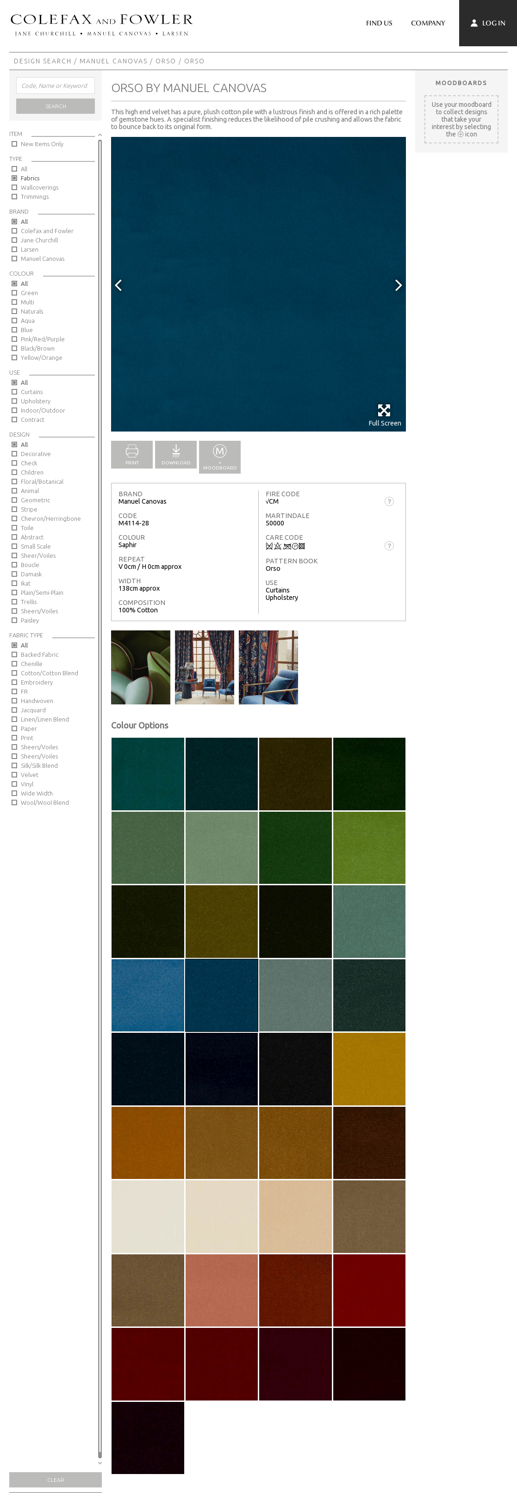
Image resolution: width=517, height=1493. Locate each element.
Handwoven (37, 700)
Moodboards (461, 83)
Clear (55, 1480)
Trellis (29, 601)
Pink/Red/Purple (43, 339)
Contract (32, 419)
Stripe (29, 509)
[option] (258, 284)
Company (428, 23)
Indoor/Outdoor (43, 410)
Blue (27, 330)
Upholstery (35, 401)
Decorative (36, 453)
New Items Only (42, 144)
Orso (166, 61)
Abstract (32, 537)
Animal (30, 490)
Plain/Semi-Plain (42, 592)
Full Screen (384, 415)
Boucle (30, 564)
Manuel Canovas (114, 61)
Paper (29, 728)
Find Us (379, 23)
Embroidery (37, 682)
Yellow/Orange (41, 357)
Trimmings (35, 196)
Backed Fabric (39, 654)
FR (24, 691)
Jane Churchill (39, 240)
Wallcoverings (39, 187)
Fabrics (30, 178)
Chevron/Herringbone (51, 518)
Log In (488, 23)
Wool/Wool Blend (45, 802)
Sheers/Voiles (39, 611)
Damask (31, 574)
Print (27, 737)
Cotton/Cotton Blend (49, 673)
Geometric (35, 500)
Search (55, 106)
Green (29, 293)
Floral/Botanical (42, 481)
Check (29, 463)
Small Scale (36, 546)
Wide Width (37, 793)
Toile (27, 527)
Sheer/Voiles (38, 555)
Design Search (43, 61)
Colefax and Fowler (47, 231)
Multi (27, 302)
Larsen (29, 249)
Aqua (28, 320)
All (24, 169)
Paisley (30, 620)
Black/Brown (38, 348)
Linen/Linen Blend (45, 719)
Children (32, 472)
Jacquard (33, 710)
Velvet (29, 774)
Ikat (26, 583)
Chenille (32, 663)
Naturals (32, 311)
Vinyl (27, 784)
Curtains (32, 392)
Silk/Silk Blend (39, 765)
